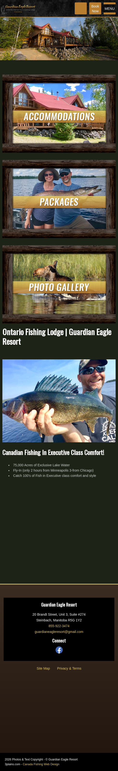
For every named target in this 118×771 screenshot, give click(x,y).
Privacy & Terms (69, 668)
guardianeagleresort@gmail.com (59, 632)
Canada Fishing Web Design (41, 764)
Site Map (43, 668)
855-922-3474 (59, 626)
